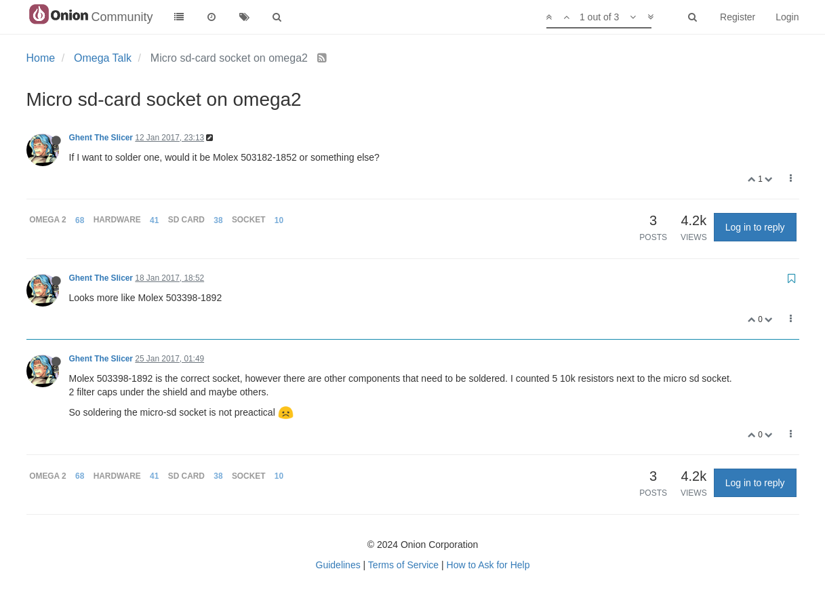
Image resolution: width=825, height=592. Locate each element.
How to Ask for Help (488, 564)
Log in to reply (755, 227)
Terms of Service (403, 564)
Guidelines (338, 564)
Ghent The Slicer (101, 137)
